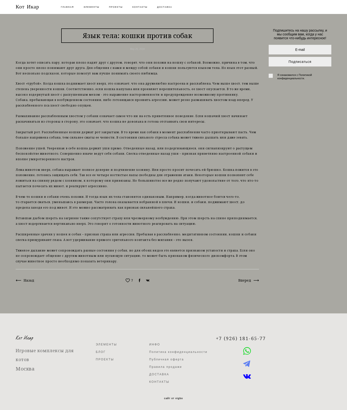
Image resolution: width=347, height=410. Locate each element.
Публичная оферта (166, 359)
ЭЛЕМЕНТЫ (92, 7)
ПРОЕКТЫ (116, 7)
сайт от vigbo (173, 398)
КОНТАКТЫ (139, 7)
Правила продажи (165, 367)
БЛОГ (101, 352)
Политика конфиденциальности (178, 352)
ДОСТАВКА (164, 7)
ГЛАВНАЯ (67, 7)
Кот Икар (27, 7)
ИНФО (154, 344)
